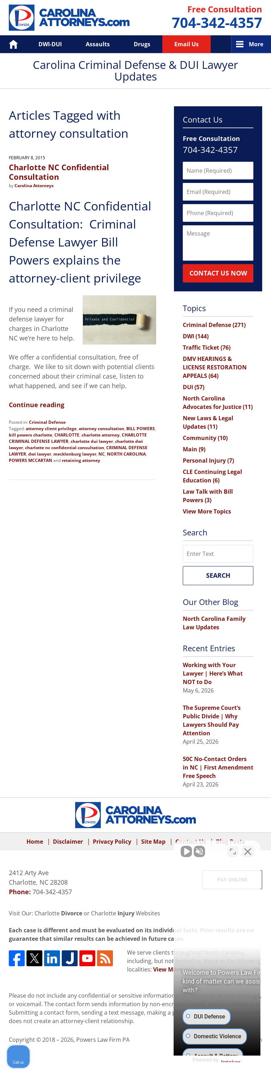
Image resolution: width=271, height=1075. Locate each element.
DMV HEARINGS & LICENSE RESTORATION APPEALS (215, 367)
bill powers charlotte (30, 435)
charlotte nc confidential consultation (64, 448)
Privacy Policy (112, 841)
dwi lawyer (39, 454)
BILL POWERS (140, 429)
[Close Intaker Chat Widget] (247, 849)
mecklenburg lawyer (74, 454)
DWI (196, 336)
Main (194, 449)
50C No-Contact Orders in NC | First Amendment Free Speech (218, 767)
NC (101, 454)
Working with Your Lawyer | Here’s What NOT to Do (213, 673)
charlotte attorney (101, 435)
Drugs (142, 44)
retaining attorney (81, 460)
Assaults (98, 44)
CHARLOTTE (66, 435)
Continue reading (36, 404)
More (256, 44)
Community (205, 438)
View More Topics (207, 511)
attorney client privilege (51, 429)
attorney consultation (101, 429)
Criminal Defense (47, 422)
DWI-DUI (50, 44)
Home (8, 44)
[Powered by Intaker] (210, 1060)
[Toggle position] (233, 849)
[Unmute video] (146, 849)
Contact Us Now (218, 273)
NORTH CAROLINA (126, 454)
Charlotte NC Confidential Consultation (59, 172)
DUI (193, 387)
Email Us (186, 44)
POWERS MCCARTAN (30, 460)
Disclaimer (68, 841)
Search (218, 575)
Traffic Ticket (206, 347)
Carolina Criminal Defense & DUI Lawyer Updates (69, 18)
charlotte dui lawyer (92, 441)
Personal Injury (208, 460)
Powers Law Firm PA (103, 1040)
